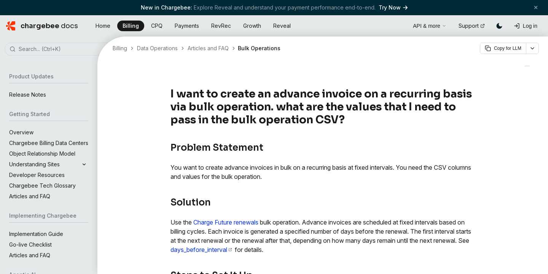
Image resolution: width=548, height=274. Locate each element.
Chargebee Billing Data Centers (48, 143)
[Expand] (84, 164)
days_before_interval (201, 249)
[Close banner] (536, 7)
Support (472, 25)
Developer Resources (37, 175)
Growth (252, 25)
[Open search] (398, 25)
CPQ (156, 25)
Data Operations (157, 48)
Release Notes (27, 94)
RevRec (221, 25)
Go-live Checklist (30, 244)
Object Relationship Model (42, 153)
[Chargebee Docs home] (42, 26)
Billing (131, 25)
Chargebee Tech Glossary (42, 185)
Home (103, 25)
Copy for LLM (503, 48)
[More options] (532, 48)
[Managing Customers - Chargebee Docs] (527, 66)
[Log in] (525, 26)
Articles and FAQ (29, 196)
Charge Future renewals (225, 222)
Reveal (282, 25)
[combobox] (60, 49)
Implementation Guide (36, 234)
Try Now (393, 7)
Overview (21, 132)
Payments (187, 25)
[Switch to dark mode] (499, 26)
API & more (429, 26)
